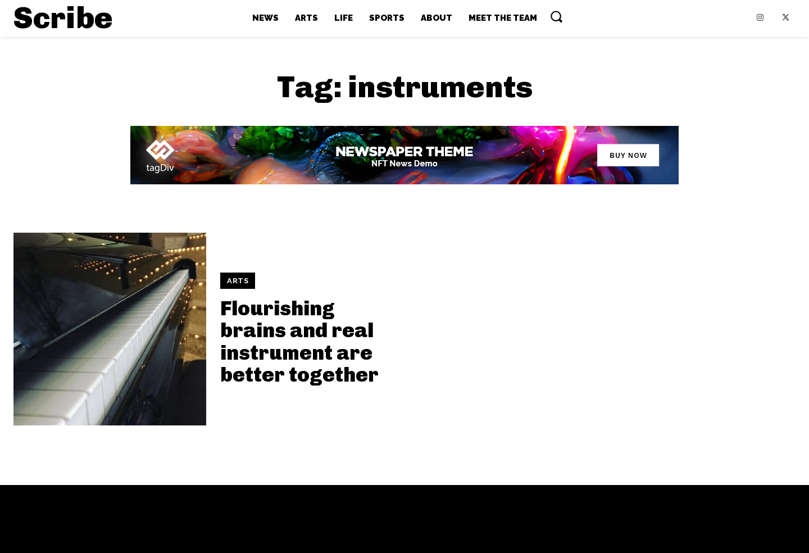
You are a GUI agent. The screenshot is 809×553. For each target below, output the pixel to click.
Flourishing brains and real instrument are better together (299, 341)
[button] (556, 16)
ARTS (237, 280)
